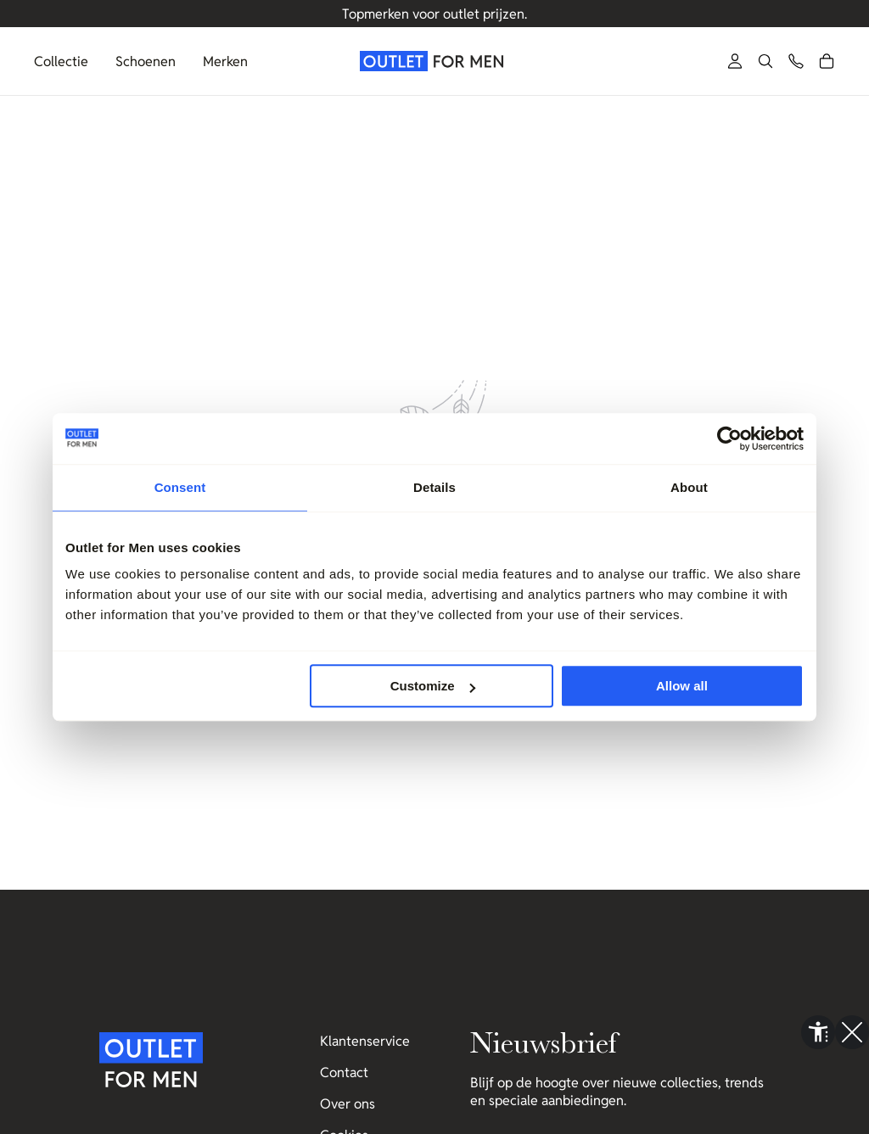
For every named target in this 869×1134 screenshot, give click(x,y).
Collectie (61, 61)
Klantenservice (365, 1041)
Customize (432, 686)
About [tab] (689, 487)
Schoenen (145, 61)
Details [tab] (434, 487)
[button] (765, 61)
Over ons (347, 1104)
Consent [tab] (180, 487)
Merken (225, 61)
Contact (344, 1072)
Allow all (682, 686)
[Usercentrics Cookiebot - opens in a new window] (729, 438)
